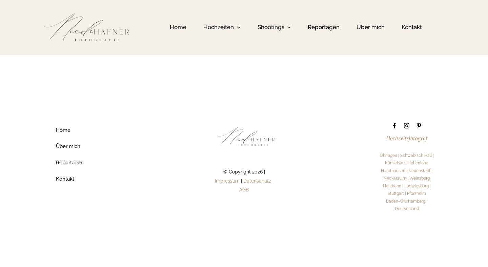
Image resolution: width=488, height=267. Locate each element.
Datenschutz (257, 180)
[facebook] (394, 125)
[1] (86, 16)
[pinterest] (419, 125)
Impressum (227, 180)
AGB (244, 189)
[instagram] (406, 125)
